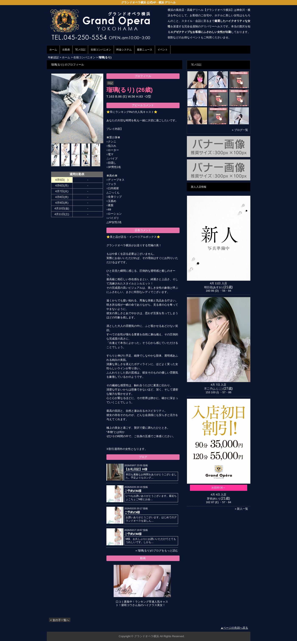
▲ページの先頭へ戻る (234, 627)
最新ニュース (144, 49)
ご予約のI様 (132, 512)
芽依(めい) (213, 498)
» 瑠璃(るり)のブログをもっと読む (156, 550)
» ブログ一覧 (240, 130)
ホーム (53, 49)
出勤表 (66, 49)
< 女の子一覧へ (59, 620)
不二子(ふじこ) (213, 388)
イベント (163, 49)
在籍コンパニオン (101, 49)
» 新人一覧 (241, 508)
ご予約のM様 (133, 534)
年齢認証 (53, 57)
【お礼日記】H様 (135, 469)
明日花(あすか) (213, 287)
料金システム (124, 49)
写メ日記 (80, 49)
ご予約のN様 (132, 491)
